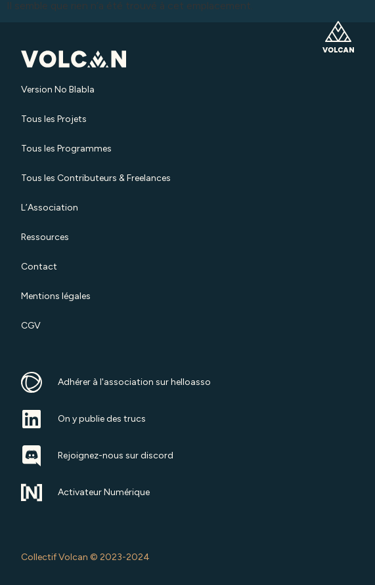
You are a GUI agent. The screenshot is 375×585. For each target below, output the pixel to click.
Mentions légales (56, 296)
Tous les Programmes (66, 148)
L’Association (49, 207)
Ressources (45, 237)
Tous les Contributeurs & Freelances (96, 178)
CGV (31, 325)
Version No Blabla (58, 89)
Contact (39, 266)
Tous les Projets (54, 119)
